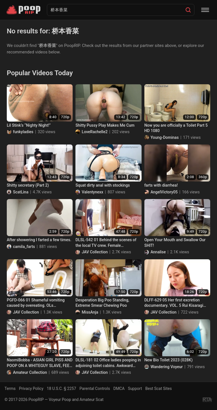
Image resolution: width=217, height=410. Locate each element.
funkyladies (23, 132)
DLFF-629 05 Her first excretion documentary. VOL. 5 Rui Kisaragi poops (173, 303)
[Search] (188, 10)
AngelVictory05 (164, 192)
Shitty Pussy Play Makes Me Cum (104, 125)
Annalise (158, 252)
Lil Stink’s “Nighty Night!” (29, 125)
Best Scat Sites (158, 388)
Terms (10, 388)
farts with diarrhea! (161, 185)
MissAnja (90, 312)
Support (135, 388)
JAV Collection (95, 252)
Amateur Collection (30, 372)
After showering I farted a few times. (39, 240)
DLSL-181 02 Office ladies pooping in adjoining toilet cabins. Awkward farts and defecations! (108, 363)
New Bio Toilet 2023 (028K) (168, 360)
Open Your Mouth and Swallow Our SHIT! (175, 243)
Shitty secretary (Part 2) (28, 185)
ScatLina (20, 192)
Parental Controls (94, 388)
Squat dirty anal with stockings (102, 185)
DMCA (119, 388)
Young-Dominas (165, 137)
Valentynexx (92, 192)
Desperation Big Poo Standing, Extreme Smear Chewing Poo (102, 303)
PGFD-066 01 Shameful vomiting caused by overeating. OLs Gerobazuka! (36, 303)
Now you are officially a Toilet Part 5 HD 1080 (176, 128)
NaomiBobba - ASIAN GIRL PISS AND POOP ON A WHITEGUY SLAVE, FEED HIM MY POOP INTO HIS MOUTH (40, 363)
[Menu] (205, 10)
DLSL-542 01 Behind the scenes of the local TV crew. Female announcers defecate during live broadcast (105, 243)
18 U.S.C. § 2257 (61, 388)
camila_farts (24, 246)
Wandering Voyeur (167, 366)
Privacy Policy (31, 388)
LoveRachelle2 (94, 132)
